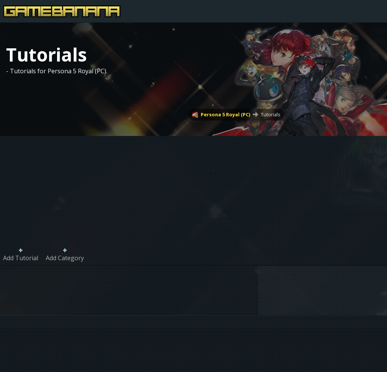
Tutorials (270, 114)
